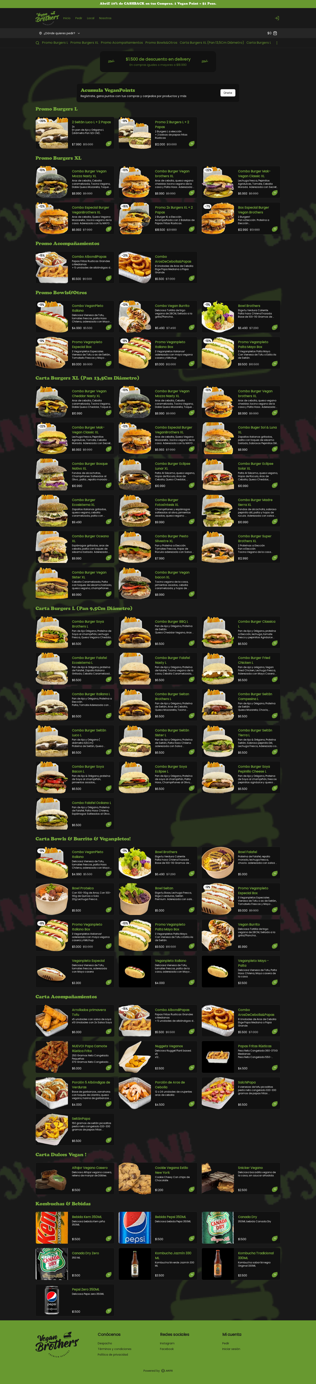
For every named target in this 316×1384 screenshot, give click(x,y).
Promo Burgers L (55, 42)
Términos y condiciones (114, 1349)
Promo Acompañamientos (122, 42)
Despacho (105, 1343)
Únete (228, 93)
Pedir (78, 18)
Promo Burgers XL (84, 42)
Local (90, 18)
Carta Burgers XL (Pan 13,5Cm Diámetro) (212, 42)
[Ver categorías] (277, 43)
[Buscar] (37, 43)
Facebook (167, 1349)
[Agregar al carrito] (108, 143)
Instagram (167, 1343)
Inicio (67, 18)
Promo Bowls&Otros (161, 42)
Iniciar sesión (231, 1349)
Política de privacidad (113, 1355)
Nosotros (105, 18)
